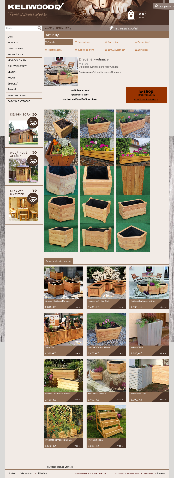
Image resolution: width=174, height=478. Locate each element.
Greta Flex (50, 347)
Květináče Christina (97, 393)
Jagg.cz (60, 467)
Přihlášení (42, 473)
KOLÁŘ (11, 78)
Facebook (51, 467)
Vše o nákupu (27, 473)
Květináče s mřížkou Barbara (58, 440)
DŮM (10, 37)
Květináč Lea (137, 347)
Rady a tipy (113, 42)
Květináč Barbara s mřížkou (143, 301)
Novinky (51, 42)
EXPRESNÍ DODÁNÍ (126, 28)
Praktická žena (55, 50)
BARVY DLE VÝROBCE (19, 101)
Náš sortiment (84, 42)
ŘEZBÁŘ (12, 89)
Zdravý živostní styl (116, 50)
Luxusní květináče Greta (99, 301)
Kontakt (12, 473)
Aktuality (62, 28)
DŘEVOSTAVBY (15, 48)
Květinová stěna (95, 440)
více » (77, 307)
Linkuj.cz (69, 467)
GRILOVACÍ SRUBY (17, 66)
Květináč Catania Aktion (99, 347)
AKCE (48, 28)
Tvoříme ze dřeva (86, 50)
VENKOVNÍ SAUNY (17, 60)
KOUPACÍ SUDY (15, 54)
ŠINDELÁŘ (13, 84)
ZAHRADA (13, 42)
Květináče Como (138, 393)
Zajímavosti (142, 50)
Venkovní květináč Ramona (57, 301)
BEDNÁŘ (12, 72)
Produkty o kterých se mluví (58, 261)
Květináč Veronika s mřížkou (58, 393)
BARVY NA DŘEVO (17, 95)
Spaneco (161, 473)
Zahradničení (143, 42)
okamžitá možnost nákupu (146, 99)
